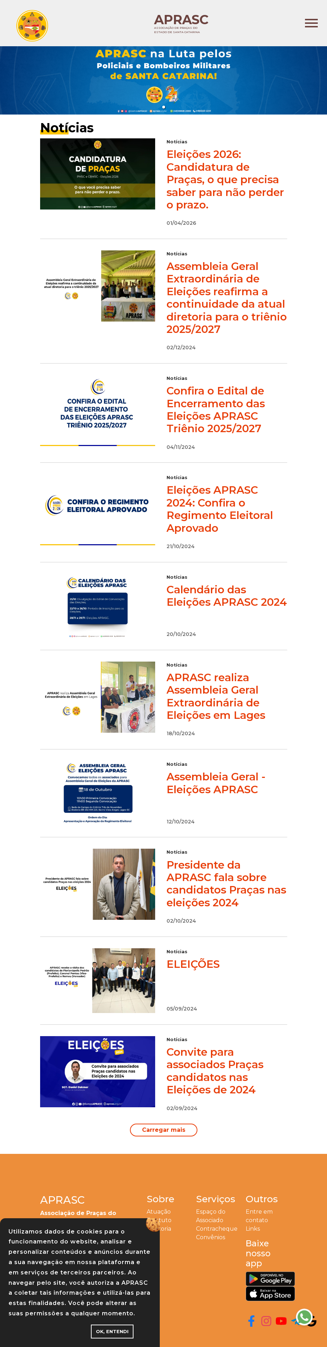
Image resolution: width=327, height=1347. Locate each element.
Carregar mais (163, 1129)
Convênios (210, 1237)
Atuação (159, 1211)
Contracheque (217, 1228)
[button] (163, 107)
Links (253, 1228)
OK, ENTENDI (112, 1331)
